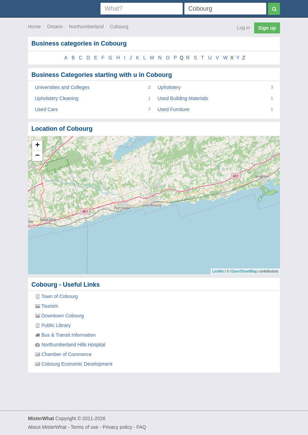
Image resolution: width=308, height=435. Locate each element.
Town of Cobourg (59, 296)
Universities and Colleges (62, 87)
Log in (243, 27)
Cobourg (119, 26)
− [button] (37, 156)
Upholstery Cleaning (56, 98)
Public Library (56, 325)
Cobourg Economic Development (76, 364)
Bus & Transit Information (68, 335)
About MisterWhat (47, 427)
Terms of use (84, 427)
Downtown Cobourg (62, 315)
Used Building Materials (182, 98)
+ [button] (37, 145)
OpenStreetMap (244, 271)
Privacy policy (117, 427)
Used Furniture (173, 109)
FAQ (141, 427)
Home (34, 26)
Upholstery (169, 87)
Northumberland (86, 26)
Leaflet (218, 271)
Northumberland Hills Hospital (73, 344)
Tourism (49, 306)
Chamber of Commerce (66, 354)
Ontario (55, 26)
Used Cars (46, 109)
